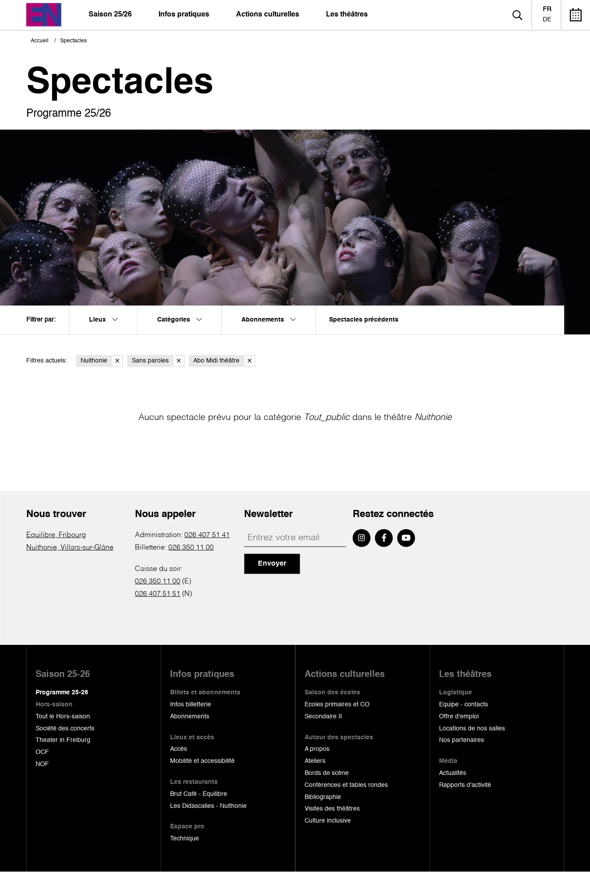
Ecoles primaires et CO (337, 704)
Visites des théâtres (332, 809)
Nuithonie (102, 361)
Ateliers (315, 761)
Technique (184, 838)
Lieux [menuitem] (103, 320)
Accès (178, 749)
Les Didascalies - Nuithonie (208, 806)
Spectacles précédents (364, 320)
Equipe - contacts (463, 704)
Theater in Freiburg (63, 740)
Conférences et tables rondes (346, 785)
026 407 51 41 (207, 535)
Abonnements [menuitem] (268, 320)
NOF (42, 764)
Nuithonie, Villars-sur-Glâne (70, 547)
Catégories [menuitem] (179, 320)
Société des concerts (65, 728)
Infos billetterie (190, 704)
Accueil (40, 41)
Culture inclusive (328, 821)
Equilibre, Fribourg (56, 535)
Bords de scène (327, 773)
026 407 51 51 (157, 594)
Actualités (452, 773)
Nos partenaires (461, 740)
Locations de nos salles (472, 728)
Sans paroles (158, 361)
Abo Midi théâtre (224, 361)
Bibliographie (323, 797)
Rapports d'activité (465, 785)
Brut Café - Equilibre (198, 794)
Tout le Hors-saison (63, 716)
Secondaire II (323, 716)
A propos (317, 749)
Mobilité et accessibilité (202, 761)
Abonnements (189, 716)
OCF (42, 752)
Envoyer (272, 563)
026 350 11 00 (191, 547)
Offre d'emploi (459, 716)
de (547, 19)
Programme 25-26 (62, 692)
